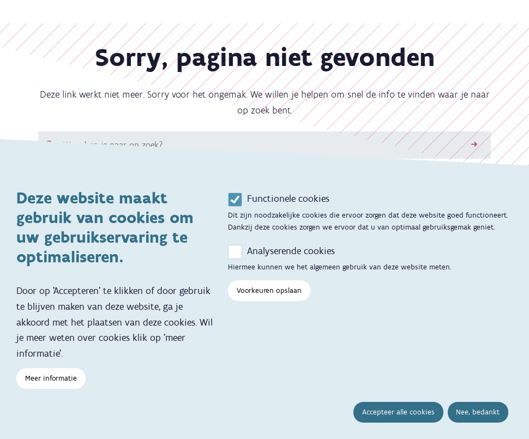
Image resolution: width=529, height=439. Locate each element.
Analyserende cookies (291, 255)
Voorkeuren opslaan (269, 294)
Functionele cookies (288, 203)
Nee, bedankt (478, 416)
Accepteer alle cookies (398, 416)
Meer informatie (51, 382)
